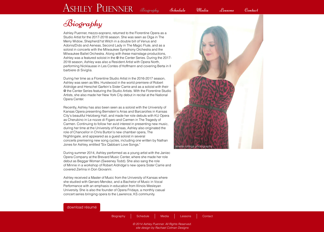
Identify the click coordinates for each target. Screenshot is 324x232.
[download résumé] (81, 207)
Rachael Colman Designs (171, 228)
